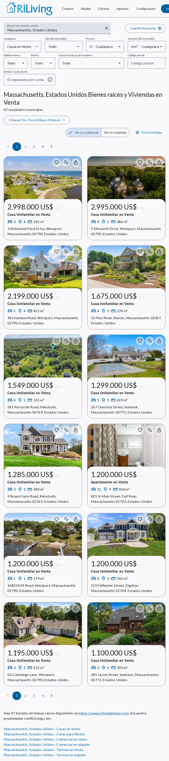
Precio (90, 38)
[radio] (83, 132)
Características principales (75, 55)
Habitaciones (12, 55)
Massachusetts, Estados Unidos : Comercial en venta (45, 739)
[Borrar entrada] (106, 28)
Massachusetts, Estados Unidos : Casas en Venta (42, 729)
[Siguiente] (51, 146)
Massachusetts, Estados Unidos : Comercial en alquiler (47, 744)
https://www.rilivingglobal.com (104, 713)
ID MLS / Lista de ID (15, 71)
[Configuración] (146, 8)
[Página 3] (34, 146)
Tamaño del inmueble (141, 38)
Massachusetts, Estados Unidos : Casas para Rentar (44, 734)
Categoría (10, 38)
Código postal (136, 55)
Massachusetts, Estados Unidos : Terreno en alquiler (45, 755)
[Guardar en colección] (56, 162)
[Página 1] (16, 146)
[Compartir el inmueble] (75, 162)
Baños (35, 55)
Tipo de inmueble (56, 38)
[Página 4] (42, 146)
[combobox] (54, 30)
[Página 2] (25, 146)
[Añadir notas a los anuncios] (66, 162)
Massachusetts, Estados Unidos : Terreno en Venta (44, 750)
